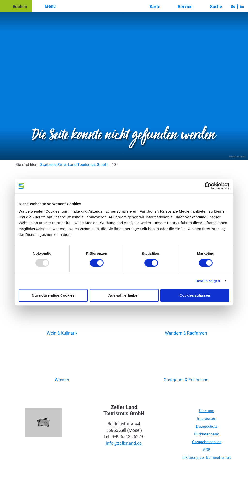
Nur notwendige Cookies (53, 295)
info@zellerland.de (124, 443)
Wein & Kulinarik (62, 333)
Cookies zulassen (195, 295)
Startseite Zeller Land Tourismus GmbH (74, 164)
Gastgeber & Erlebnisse (186, 379)
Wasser (62, 379)
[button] (16, 6)
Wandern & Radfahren (186, 333)
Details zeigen (207, 281)
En (242, 6)
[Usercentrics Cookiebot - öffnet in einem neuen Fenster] (208, 185)
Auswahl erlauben (124, 295)
